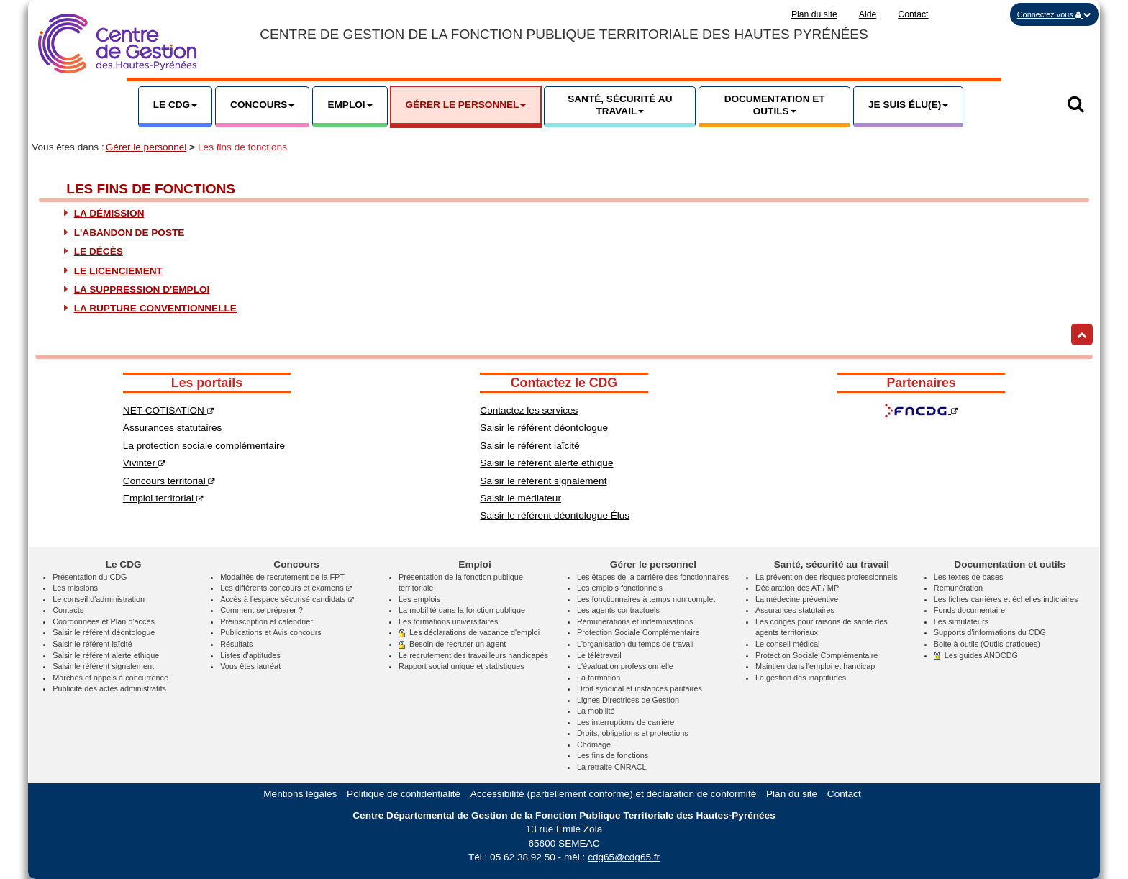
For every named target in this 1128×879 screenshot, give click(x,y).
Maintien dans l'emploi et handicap (815, 666)
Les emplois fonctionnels (620, 587)
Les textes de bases (969, 577)
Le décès (98, 251)
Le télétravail (599, 655)
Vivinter (144, 462)
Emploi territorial (163, 498)
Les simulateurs (961, 621)
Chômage (594, 744)
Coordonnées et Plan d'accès (104, 621)
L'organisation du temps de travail (635, 643)
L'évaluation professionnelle (625, 666)
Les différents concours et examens (286, 587)
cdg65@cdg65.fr (624, 857)
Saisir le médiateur (520, 498)
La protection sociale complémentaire (204, 445)
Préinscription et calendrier (266, 621)
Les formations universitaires (448, 621)
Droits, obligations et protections (632, 733)
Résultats (236, 643)
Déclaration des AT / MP (797, 587)
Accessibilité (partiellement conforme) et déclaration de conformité (613, 793)
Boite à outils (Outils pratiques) (987, 643)
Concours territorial (169, 480)
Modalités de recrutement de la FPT (282, 577)
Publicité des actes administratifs (109, 688)
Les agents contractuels (618, 610)
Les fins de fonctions (612, 755)
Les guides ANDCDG (976, 655)
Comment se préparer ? (261, 610)
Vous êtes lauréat (250, 666)
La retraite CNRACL (612, 766)
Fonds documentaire (969, 610)
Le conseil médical (787, 643)
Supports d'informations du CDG (990, 632)
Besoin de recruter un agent (452, 643)
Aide (868, 14)
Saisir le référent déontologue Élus (554, 515)
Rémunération (958, 587)
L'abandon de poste (129, 232)
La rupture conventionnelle (155, 308)
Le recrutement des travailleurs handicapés (473, 655)
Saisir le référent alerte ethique (546, 462)
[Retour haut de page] (1082, 334)
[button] (1054, 14)
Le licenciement (118, 270)
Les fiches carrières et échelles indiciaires (1006, 599)
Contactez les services (529, 410)
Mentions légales (300, 793)
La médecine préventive (796, 599)
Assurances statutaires (172, 427)
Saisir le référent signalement (543, 480)
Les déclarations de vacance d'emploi (469, 632)
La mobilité (596, 710)
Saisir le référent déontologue (544, 427)
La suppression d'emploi (142, 289)
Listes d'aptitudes (250, 655)
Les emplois (419, 599)
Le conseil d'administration (99, 599)
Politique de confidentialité (403, 793)
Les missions (75, 587)
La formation (598, 677)
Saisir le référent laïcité (529, 445)
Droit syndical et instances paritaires (639, 688)
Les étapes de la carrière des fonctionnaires (653, 577)
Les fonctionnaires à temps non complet (646, 599)
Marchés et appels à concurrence (110, 677)
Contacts (68, 610)
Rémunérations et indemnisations (635, 621)
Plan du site (814, 14)
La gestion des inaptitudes (800, 677)
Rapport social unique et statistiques (461, 666)
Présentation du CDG (90, 577)
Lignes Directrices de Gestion (628, 700)
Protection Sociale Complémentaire (638, 632)
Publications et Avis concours (271, 632)
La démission (109, 213)
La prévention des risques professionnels (826, 577)
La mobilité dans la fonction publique (462, 610)
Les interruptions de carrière (625, 722)
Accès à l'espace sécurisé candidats (286, 599)
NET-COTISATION (168, 410)
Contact (913, 14)
